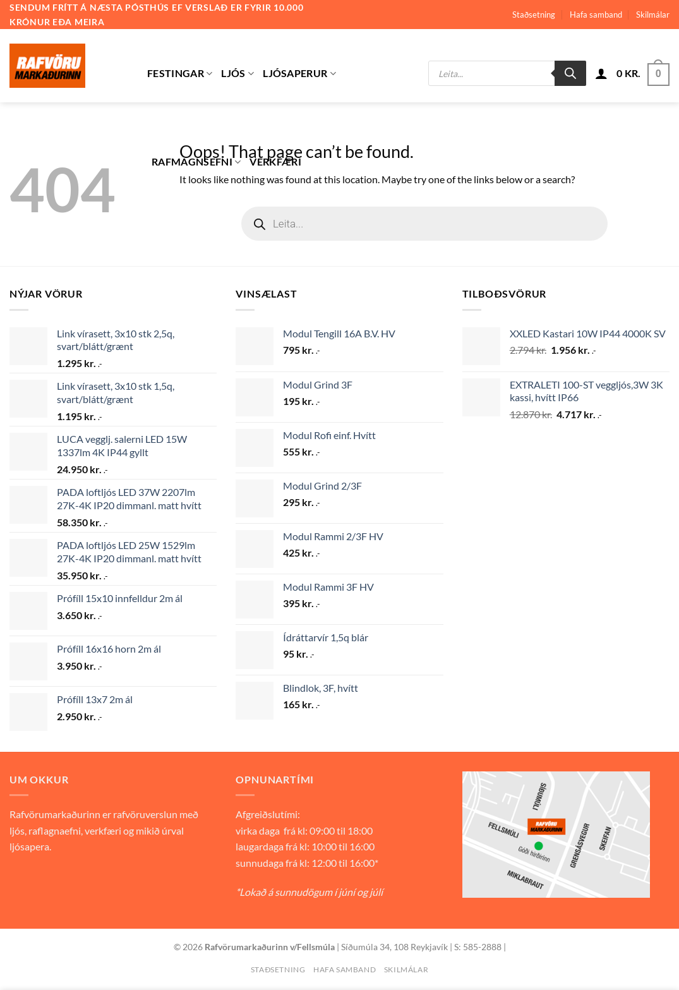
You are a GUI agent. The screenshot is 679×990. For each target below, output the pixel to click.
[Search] (570, 73)
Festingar (179, 73)
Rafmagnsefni (196, 161)
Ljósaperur (299, 73)
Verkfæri (275, 161)
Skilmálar (653, 14)
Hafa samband (596, 14)
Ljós (237, 73)
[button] (601, 73)
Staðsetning (533, 14)
